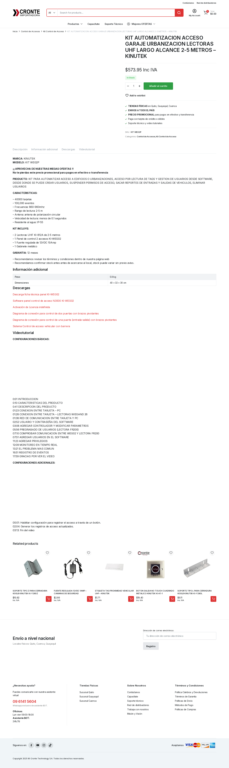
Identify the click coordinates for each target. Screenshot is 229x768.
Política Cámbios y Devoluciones (191, 692)
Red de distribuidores (206, 3)
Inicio (15, 31)
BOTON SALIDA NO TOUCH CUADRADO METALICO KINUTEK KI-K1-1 (155, 592)
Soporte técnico (135, 700)
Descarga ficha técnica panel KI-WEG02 (36, 294)
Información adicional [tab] (44, 149)
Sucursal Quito (87, 692)
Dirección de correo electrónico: (179, 634)
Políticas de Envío (183, 700)
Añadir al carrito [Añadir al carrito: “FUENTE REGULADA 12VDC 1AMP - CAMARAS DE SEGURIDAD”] (89, 599)
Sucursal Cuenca (88, 700)
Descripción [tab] (20, 149)
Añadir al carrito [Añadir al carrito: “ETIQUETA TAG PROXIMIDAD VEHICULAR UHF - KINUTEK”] (131, 599)
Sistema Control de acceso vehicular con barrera (41, 326)
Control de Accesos (30, 31)
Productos (73, 23)
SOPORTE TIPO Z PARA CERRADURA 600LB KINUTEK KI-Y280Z (30, 592)
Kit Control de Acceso (53, 31)
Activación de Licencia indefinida (31, 307)
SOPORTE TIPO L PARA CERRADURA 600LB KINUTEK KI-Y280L (194, 592)
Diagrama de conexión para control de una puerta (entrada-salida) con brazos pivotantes (65, 319)
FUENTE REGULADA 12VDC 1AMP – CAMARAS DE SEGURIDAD (70, 592)
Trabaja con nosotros (138, 709)
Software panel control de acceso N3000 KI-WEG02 (43, 300)
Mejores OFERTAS (139, 24)
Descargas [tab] (68, 149)
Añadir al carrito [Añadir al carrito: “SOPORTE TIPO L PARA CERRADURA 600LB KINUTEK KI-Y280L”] (213, 599)
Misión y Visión (134, 713)
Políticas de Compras (185, 709)
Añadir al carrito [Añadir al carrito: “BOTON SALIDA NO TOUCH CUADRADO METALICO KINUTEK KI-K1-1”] (172, 599)
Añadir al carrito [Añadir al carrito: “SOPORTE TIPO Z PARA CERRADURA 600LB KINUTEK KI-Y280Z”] (48, 599)
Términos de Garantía (185, 696)
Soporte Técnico (114, 23)
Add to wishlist (137, 95)
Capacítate (93, 23)
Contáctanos (188, 3)
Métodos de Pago (184, 705)
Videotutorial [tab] (87, 149)
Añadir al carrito (158, 86)
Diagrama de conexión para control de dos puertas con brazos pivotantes (56, 313)
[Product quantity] (133, 86)
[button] (209, 13)
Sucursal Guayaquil (89, 696)
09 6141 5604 (24, 701)
